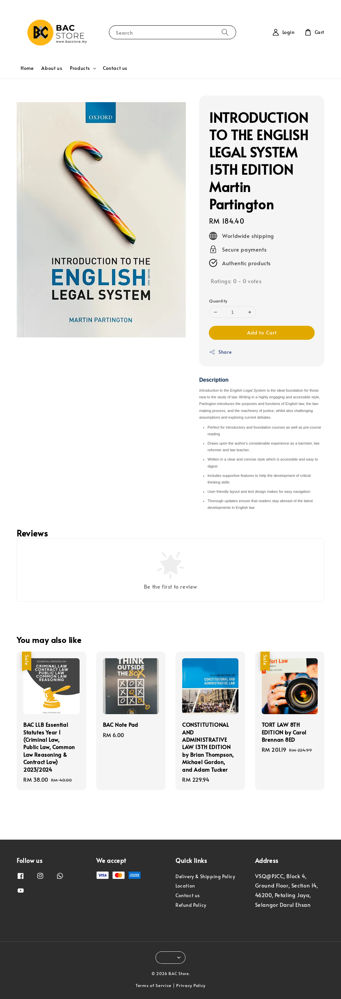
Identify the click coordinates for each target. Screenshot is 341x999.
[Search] (225, 32)
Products (80, 68)
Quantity (218, 301)
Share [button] (220, 352)
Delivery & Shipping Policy (205, 877)
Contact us (115, 68)
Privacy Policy (190, 985)
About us (51, 68)
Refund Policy (190, 905)
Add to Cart (262, 332)
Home (27, 68)
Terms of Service (153, 985)
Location (185, 886)
